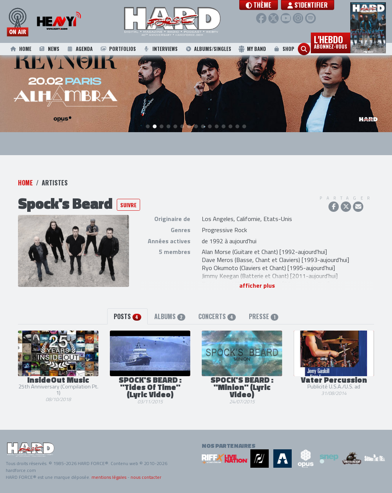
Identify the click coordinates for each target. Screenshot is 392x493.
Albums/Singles (208, 48)
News (48, 48)
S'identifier (323, 5)
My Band (252, 48)
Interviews (160, 48)
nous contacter (146, 477)
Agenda (79, 48)
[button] (274, 5)
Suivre (128, 205)
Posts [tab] (127, 316)
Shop (283, 48)
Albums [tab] (169, 316)
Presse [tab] (263, 316)
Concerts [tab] (217, 316)
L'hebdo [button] (330, 41)
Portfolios (117, 48)
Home (20, 48)
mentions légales (108, 477)
